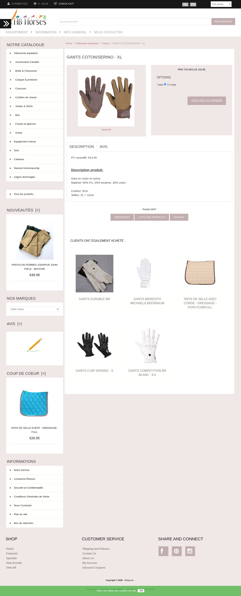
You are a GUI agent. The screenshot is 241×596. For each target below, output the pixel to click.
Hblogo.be (129, 580)
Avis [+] (14, 324)
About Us (88, 558)
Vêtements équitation (87, 43)
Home (69, 43)
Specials (11, 558)
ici (134, 592)
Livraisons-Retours (22, 478)
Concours (34, 89)
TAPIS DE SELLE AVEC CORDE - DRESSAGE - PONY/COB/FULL (200, 303)
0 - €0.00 (40, 3)
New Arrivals (14, 562)
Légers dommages (34, 177)
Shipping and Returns (95, 548)
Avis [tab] (104, 147)
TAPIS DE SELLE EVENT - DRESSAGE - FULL (34, 427)
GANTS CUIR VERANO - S (94, 370)
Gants (105, 43)
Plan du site (18, 514)
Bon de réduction (21, 523)
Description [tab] (81, 147)
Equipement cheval (34, 142)
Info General (75, 32)
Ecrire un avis (34, 357)
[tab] (113, 144)
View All (11, 567)
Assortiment (17, 32)
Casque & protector (34, 80)
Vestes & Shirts (34, 106)
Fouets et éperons (34, 124)
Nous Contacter (108, 32)
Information (45, 32)
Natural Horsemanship (34, 168)
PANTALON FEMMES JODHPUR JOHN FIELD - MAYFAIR (34, 266)
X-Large (171, 84)
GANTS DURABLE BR (94, 299)
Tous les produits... (22, 194)
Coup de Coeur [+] (26, 373)
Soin (34, 150)
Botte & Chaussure (34, 71)
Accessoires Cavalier (34, 62)
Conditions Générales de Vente (29, 496)
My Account (89, 562)
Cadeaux (34, 159)
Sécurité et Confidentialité (26, 487)
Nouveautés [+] (23, 210)
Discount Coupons (93, 567)
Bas (34, 115)
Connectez (17, 3)
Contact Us (89, 553)
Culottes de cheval (34, 97)
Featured (11, 553)
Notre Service (19, 470)
